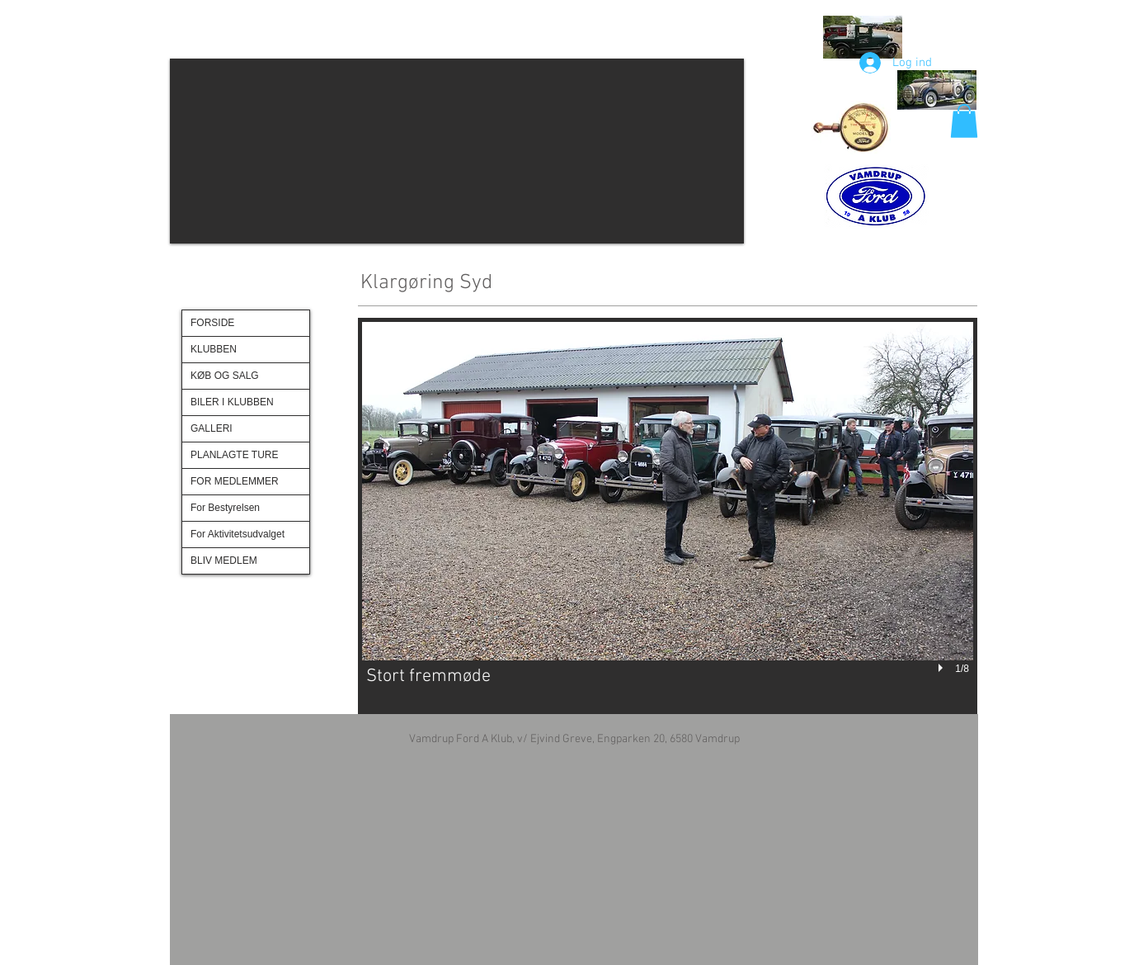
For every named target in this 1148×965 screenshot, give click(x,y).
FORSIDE (212, 323)
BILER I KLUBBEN (232, 402)
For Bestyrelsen (225, 507)
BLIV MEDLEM (224, 560)
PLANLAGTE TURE (234, 455)
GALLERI (212, 428)
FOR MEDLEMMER (235, 481)
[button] (457, 151)
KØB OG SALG (225, 375)
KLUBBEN (214, 349)
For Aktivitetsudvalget (238, 534)
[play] (942, 668)
